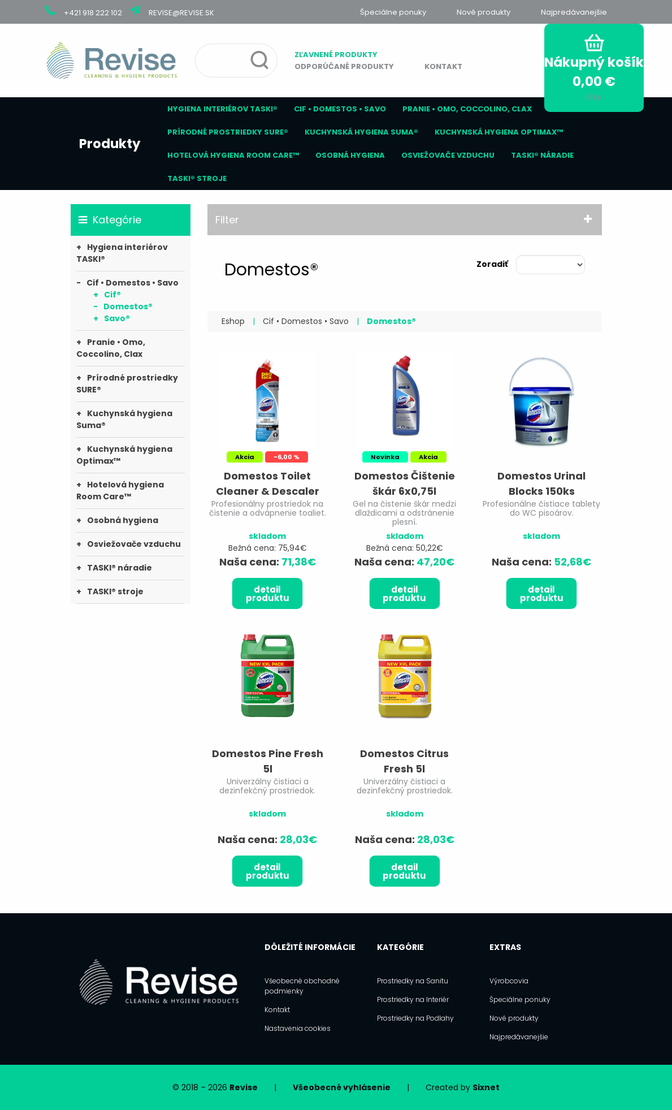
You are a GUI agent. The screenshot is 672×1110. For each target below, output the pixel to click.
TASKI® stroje (197, 178)
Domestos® (128, 306)
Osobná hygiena (350, 155)
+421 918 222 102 (93, 12)
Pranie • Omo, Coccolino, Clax (467, 108)
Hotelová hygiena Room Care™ (233, 155)
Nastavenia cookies (298, 1028)
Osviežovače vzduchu (448, 155)
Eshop (233, 321)
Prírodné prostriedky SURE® (227, 132)
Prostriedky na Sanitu (412, 981)
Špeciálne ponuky (393, 12)
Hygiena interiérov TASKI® (222, 108)
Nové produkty (483, 12)
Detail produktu (267, 594)
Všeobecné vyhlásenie (342, 1087)
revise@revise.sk (181, 12)
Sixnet (486, 1087)
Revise (243, 1087)
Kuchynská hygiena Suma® (361, 132)
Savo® (117, 318)
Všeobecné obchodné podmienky (302, 986)
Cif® (112, 294)
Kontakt (443, 66)
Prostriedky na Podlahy (415, 1018)
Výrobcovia (508, 981)
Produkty (110, 144)
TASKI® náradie (542, 155)
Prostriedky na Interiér (413, 999)
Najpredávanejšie (574, 12)
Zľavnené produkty (336, 54)
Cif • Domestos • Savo (340, 108)
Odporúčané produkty (344, 66)
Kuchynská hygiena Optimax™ (499, 132)
